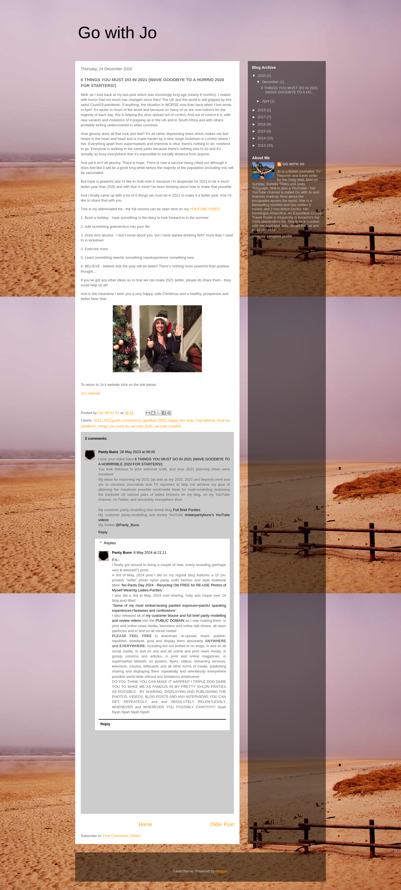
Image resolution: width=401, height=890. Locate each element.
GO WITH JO (293, 164)
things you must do (114, 426)
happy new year (180, 420)
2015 (262, 131)
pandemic (88, 426)
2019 (262, 110)
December (271, 82)
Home (145, 824)
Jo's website (90, 393)
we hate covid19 (168, 426)
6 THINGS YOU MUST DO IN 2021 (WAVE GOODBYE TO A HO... (289, 90)
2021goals (112, 420)
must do (223, 420)
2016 (262, 124)
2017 (262, 117)
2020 (262, 76)
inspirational (204, 420)
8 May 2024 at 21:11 (150, 552)
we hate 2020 (142, 426)
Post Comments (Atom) (122, 836)
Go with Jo (117, 32)
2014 (262, 138)
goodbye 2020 (154, 420)
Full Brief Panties (186, 510)
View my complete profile (272, 236)
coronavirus (131, 420)
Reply (102, 532)
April (266, 101)
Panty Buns (108, 452)
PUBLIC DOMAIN (170, 620)
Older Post (222, 824)
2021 (98, 420)
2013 (262, 145)
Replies (110, 543)
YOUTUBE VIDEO (204, 209)
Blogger (222, 871)
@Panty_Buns (127, 525)
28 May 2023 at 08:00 (137, 452)
